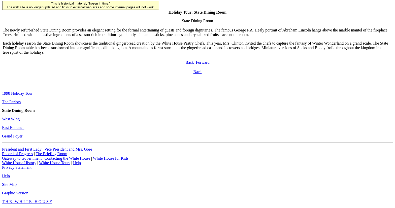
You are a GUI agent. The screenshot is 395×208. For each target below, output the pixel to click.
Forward (202, 62)
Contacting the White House (67, 158)
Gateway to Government (22, 158)
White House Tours (54, 163)
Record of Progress (17, 154)
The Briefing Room (51, 154)
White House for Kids (110, 158)
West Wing (11, 119)
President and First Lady (22, 149)
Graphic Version (15, 193)
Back (189, 62)
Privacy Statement (16, 167)
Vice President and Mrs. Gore (68, 149)
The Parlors (11, 102)
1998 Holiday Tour (17, 93)
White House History (19, 163)
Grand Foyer (12, 136)
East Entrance (13, 127)
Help (77, 163)
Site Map (9, 184)
